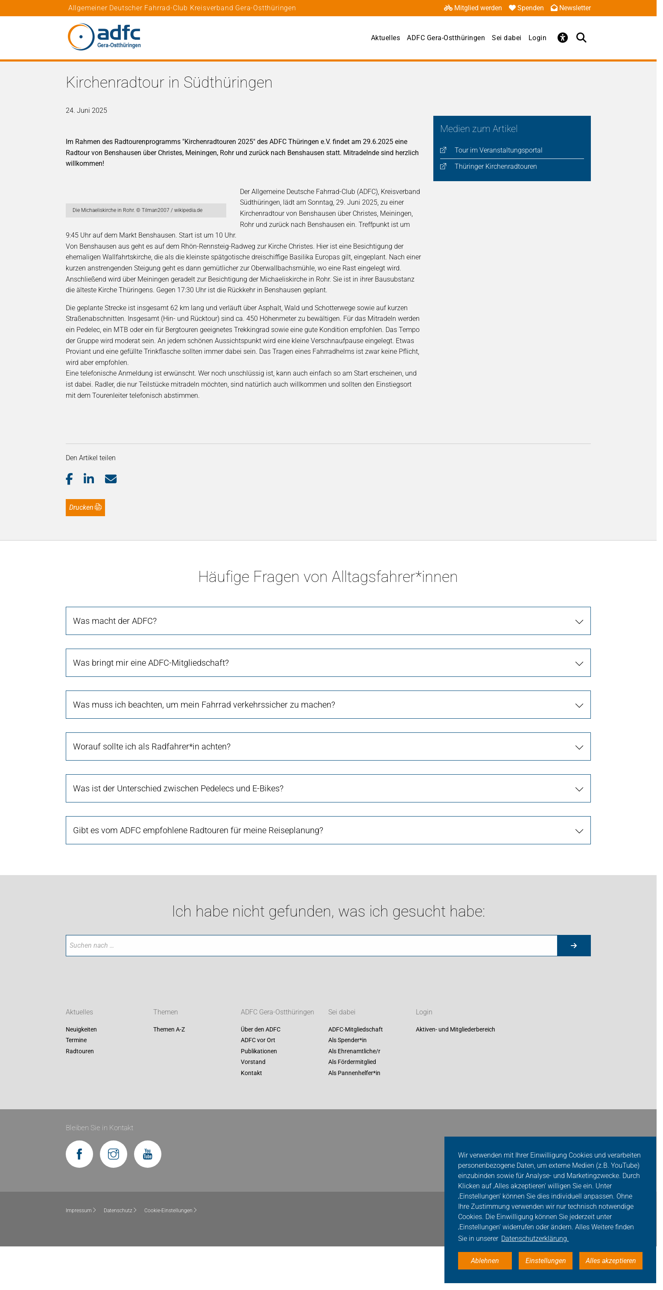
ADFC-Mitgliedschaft (355, 1073)
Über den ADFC (260, 1073)
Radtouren (80, 1095)
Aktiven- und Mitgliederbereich (455, 1073)
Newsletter (571, 8)
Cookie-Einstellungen (171, 1254)
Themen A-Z (169, 1073)
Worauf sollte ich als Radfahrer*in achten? (152, 790)
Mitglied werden (473, 8)
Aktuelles (385, 38)
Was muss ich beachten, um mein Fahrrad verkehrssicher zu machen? (204, 748)
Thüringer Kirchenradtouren (496, 166)
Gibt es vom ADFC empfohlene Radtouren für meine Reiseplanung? (198, 874)
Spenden (526, 8)
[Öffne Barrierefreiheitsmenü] (562, 37)
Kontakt (251, 1117)
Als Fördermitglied (352, 1105)
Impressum (81, 1254)
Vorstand (253, 1105)
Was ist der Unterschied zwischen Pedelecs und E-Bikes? (178, 832)
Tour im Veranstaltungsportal (499, 150)
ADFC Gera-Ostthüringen (446, 38)
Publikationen (259, 1095)
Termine (76, 1084)
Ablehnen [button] (485, 1261)
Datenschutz (120, 1254)
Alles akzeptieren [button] (611, 1261)
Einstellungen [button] (546, 1261)
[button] (75, 523)
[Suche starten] (573, 989)
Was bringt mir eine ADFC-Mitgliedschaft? (151, 707)
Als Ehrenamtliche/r (354, 1095)
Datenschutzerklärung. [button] (535, 1238)
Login (538, 38)
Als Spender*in (347, 1084)
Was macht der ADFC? (115, 665)
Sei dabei (507, 38)
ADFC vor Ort (258, 1084)
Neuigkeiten (81, 1073)
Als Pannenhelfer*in (354, 1117)
